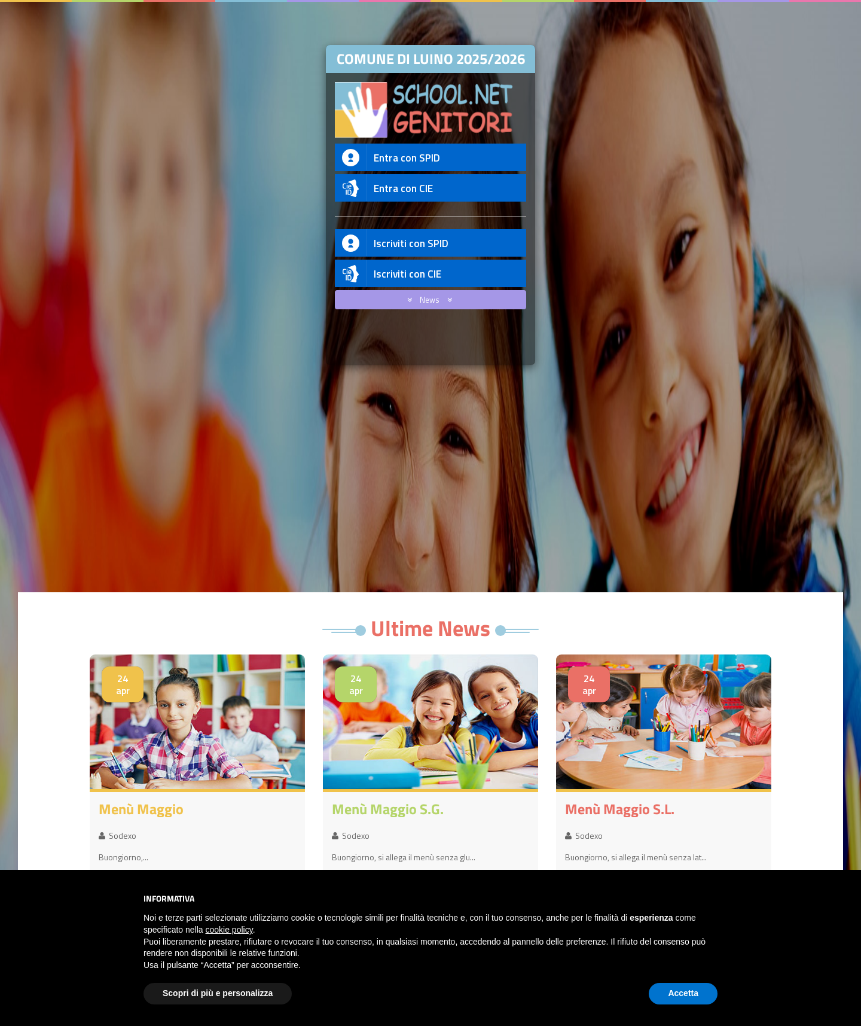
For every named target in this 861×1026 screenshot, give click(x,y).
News (427, 300)
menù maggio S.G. (388, 809)
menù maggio (141, 809)
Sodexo (117, 835)
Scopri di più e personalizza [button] (218, 993)
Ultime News (430, 627)
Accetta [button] (683, 993)
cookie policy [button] (229, 929)
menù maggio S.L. (619, 809)
